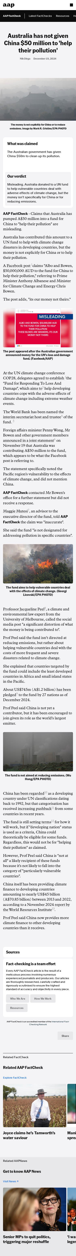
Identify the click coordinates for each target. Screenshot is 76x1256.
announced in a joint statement (28, 440)
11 (53, 807)
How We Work (42, 998)
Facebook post (19, 266)
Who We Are (17, 998)
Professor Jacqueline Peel (23, 609)
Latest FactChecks (40, 15)
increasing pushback (35, 808)
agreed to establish (49, 378)
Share (65, 1035)
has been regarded (29, 793)
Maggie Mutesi (15, 511)
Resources (62, 15)
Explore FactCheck (15, 1077)
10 (45, 792)
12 (52, 821)
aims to (36, 388)
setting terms (40, 822)
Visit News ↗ (10, 1181)
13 (53, 908)
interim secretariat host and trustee (32, 417)
